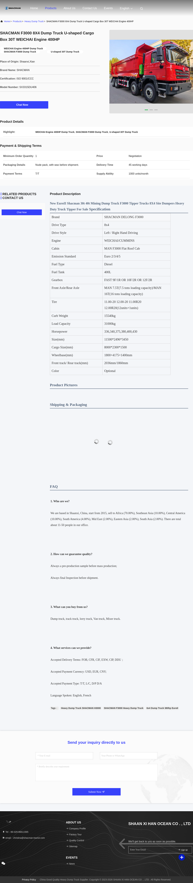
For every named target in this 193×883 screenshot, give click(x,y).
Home (34, 8)
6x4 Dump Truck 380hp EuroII (162, 708)
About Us (69, 8)
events (108, 8)
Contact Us (90, 8)
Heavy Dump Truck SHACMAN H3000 (81, 708)
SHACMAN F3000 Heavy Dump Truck (123, 708)
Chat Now (24, 104)
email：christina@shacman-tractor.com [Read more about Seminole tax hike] (23, 838)
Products (50, 8)
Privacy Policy (29, 879)
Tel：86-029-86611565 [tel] (15, 832)
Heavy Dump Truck (34, 21)
